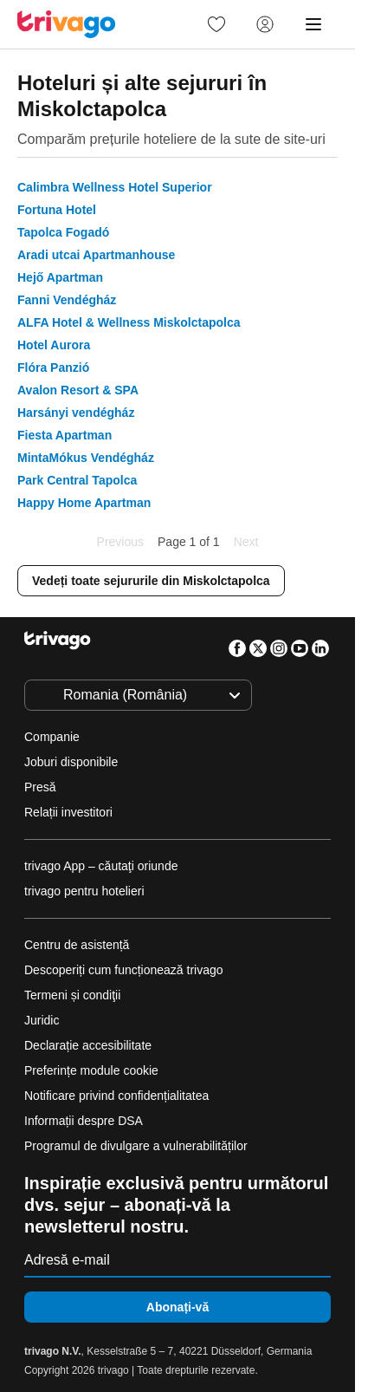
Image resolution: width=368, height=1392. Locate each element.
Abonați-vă (177, 1307)
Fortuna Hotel (56, 210)
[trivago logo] (66, 24)
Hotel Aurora (53, 345)
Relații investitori (68, 812)
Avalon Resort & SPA (78, 390)
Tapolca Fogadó (63, 232)
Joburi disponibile (71, 762)
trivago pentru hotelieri (84, 891)
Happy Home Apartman (84, 503)
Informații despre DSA (83, 1121)
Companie (52, 737)
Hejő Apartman (60, 277)
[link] (216, 24)
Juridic (41, 1020)
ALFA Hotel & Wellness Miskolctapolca (129, 322)
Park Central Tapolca (77, 480)
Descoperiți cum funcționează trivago (123, 970)
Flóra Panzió (53, 367)
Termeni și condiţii (72, 995)
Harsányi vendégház (75, 413)
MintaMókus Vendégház (85, 458)
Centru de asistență (76, 945)
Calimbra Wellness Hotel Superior (114, 187)
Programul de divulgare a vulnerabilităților (136, 1146)
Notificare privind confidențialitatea (116, 1096)
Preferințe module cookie (93, 1070)
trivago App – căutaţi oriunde (101, 866)
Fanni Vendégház (66, 300)
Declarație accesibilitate (88, 1045)
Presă (40, 787)
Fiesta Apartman (64, 435)
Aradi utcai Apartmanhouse (96, 255)
